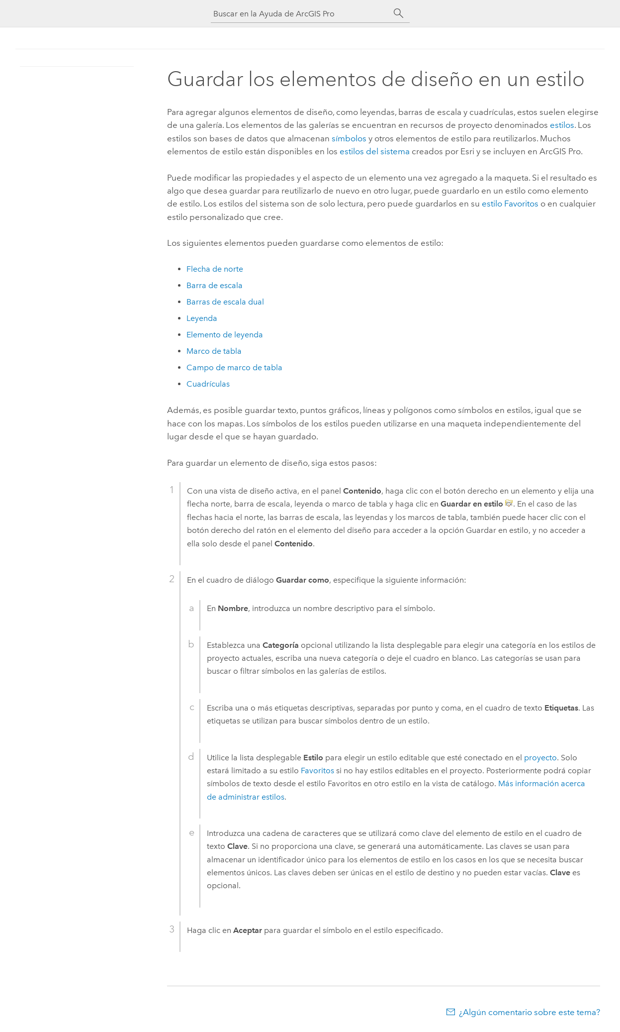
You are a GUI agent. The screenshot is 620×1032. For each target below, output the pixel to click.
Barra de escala (214, 285)
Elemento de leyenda (224, 334)
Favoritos (317, 770)
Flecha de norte (214, 269)
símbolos (349, 138)
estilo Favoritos (510, 203)
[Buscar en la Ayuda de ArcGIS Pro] (300, 13)
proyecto (540, 757)
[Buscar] (399, 13)
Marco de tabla (214, 351)
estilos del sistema (375, 151)
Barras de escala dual (225, 302)
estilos (562, 125)
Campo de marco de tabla (234, 367)
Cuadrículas (208, 384)
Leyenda (201, 318)
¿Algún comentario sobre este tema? (529, 1012)
